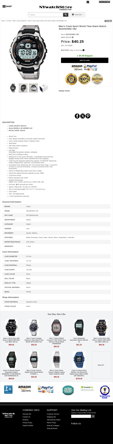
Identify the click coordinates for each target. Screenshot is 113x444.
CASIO (9, 21)
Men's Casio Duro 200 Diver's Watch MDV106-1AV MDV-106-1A (11, 340)
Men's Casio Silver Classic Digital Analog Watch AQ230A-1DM (56, 372)
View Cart (78, 14)
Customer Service (53, 414)
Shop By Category (53, 425)
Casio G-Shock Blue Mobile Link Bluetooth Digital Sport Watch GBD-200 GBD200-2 (79, 373)
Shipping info (51, 417)
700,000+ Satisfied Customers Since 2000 (16, 2)
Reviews (25, 420)
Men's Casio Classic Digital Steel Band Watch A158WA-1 (34, 372)
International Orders (54, 420)
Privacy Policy (27, 423)
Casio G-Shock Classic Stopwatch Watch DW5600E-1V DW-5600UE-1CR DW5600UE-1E (11, 373)
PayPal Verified (28, 425)
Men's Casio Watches (20, 21)
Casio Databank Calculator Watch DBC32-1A (79, 340)
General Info (27, 414)
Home (3, 21)
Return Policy (51, 423)
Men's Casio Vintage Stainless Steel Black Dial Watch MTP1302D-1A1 (34, 340)
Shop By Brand (52, 428)
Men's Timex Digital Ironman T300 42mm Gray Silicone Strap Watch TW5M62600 (56, 340)
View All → (101, 365)
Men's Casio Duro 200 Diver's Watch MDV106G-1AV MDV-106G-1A (101, 340)
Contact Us (26, 417)
